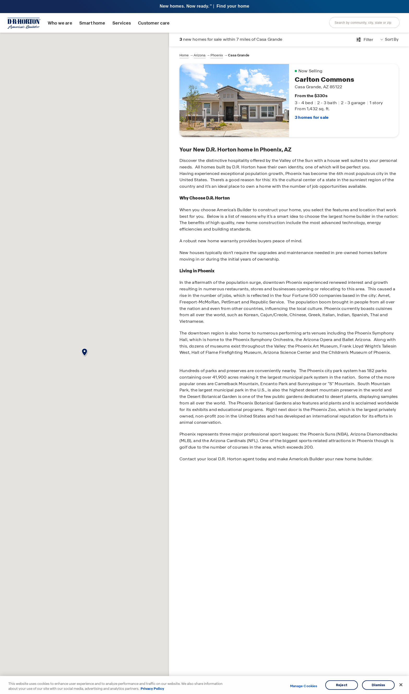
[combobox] (364, 22)
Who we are (60, 23)
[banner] (204, 6)
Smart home (92, 23)
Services (121, 23)
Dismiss (378, 685)
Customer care (154, 23)
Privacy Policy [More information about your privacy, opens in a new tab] (152, 688)
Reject (341, 685)
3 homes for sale (311, 117)
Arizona (200, 55)
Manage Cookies (303, 686)
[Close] (400, 684)
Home (184, 55)
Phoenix (216, 55)
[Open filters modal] (364, 40)
